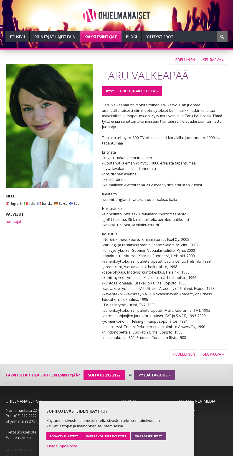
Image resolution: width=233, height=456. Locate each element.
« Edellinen (183, 59)
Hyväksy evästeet (64, 436)
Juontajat (13, 221)
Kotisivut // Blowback (18, 450)
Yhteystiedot (159, 36)
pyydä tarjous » (155, 375)
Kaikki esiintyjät (100, 36)
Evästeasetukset (20, 437)
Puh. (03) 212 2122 (21, 415)
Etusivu (17, 36)
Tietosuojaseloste (21, 432)
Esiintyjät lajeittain (55, 36)
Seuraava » (213, 59)
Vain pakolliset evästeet (106, 436)
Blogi (131, 36)
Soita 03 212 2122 (104, 375)
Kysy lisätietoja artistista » (132, 91)
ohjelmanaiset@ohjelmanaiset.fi (33, 421)
